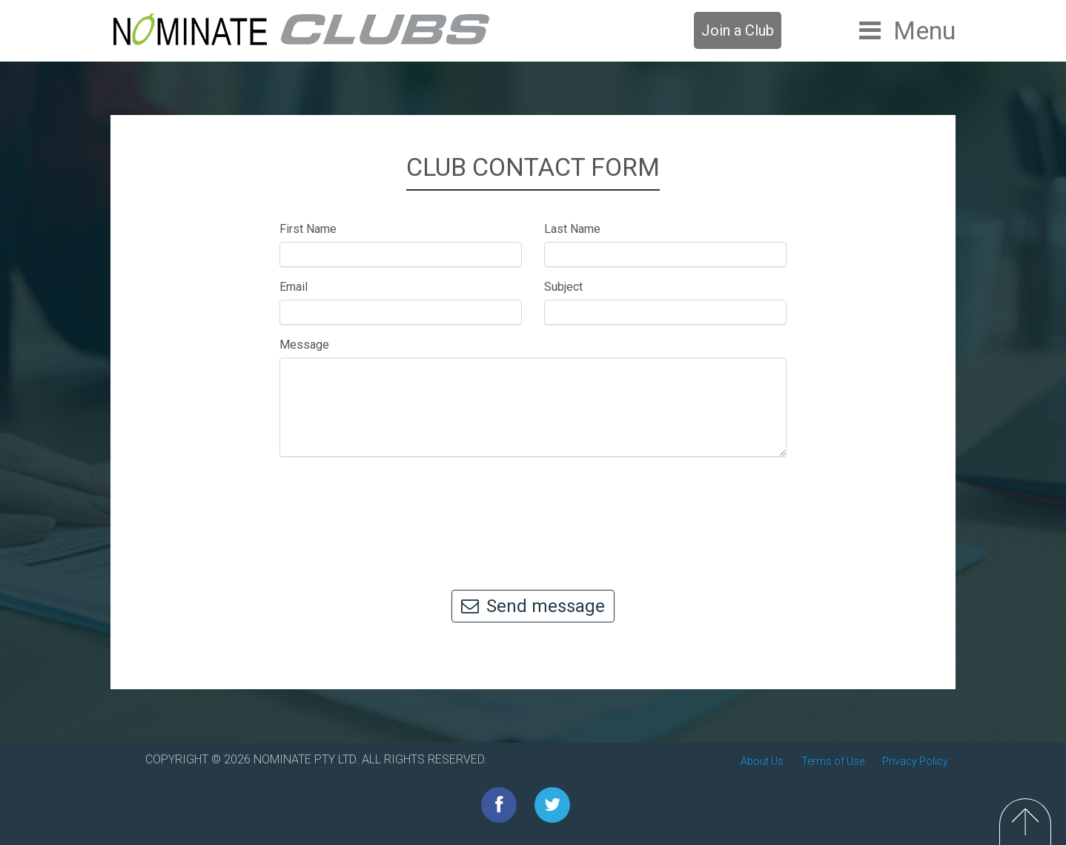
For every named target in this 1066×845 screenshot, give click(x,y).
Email (293, 287)
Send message (533, 606)
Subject (563, 287)
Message (304, 345)
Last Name (572, 229)
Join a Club (737, 30)
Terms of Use (832, 761)
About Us (762, 761)
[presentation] (533, 516)
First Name (308, 229)
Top (1025, 821)
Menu (924, 30)
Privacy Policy (915, 761)
